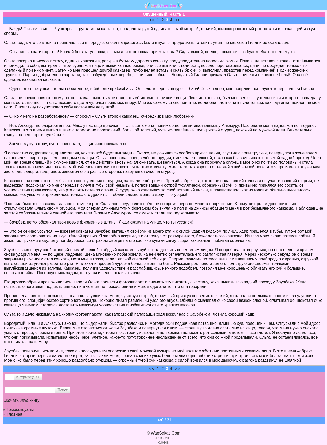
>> (177, 20)
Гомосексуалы (20, 409)
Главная (14, 414)
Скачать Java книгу (21, 400)
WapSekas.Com (165, 433)
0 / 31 (164, 420)
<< (151, 20)
